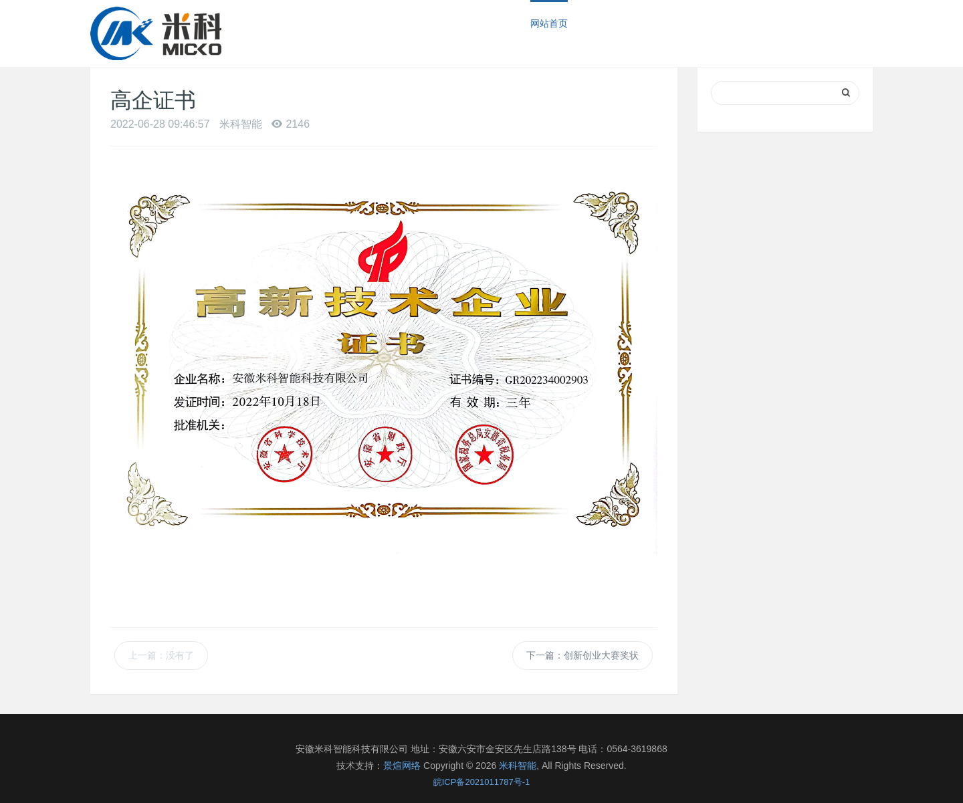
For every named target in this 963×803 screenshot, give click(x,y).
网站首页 (549, 23)
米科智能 (517, 765)
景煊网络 (402, 765)
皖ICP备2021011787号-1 (481, 782)
